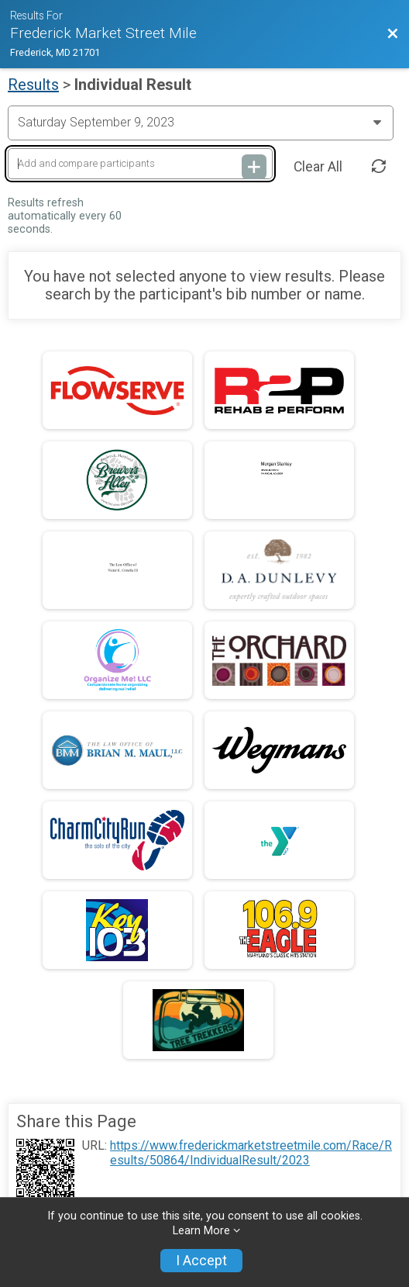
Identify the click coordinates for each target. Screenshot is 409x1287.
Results (33, 84)
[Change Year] (201, 123)
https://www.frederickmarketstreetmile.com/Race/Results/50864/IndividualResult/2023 (251, 1153)
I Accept (201, 1260)
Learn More (201, 1230)
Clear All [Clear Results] (318, 167)
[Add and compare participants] (140, 164)
